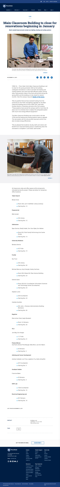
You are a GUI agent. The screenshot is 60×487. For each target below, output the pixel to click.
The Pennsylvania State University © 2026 (50, 484)
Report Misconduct (38, 475)
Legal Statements (6, 485)
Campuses (28, 456)
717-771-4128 (39, 421)
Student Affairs (37, 455)
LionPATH (46, 458)
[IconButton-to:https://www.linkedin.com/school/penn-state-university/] (13, 461)
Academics (8, 10)
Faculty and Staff (29, 475)
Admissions (16, 10)
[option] (12, 458)
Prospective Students (29, 465)
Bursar (36, 453)
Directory (46, 453)
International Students (29, 469)
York (30, 16)
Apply (47, 1)
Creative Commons (16, 176)
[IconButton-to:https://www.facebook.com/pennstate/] (11, 461)
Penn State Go (37, 470)
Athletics (39, 10)
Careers (27, 453)
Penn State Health (29, 458)
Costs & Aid (25, 10)
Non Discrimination (25, 483)
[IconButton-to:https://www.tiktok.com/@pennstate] (17, 461)
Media (27, 479)
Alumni (27, 477)
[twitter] (41, 77)
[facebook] (37, 77)
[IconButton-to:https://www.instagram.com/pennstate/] (8, 461)
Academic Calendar (47, 456)
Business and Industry (29, 470)
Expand (45, 72)
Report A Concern (53, 1)
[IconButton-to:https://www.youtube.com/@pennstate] (15, 461)
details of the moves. (39, 97)
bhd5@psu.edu (33, 420)
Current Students (29, 467)
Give (44, 1)
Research (33, 10)
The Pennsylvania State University (8, 483)
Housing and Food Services (38, 457)
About (51, 10)
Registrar (36, 451)
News (45, 10)
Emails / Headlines (38, 465)
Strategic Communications (38, 473)
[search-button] (41, 1)
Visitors (27, 474)
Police (36, 476)
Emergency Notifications (37, 468)
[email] (48, 77)
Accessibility (31, 483)
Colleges (27, 455)
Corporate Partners (47, 460)
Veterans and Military (29, 472)
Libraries (45, 455)
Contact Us (28, 460)
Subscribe (37, 443)
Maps (45, 451)
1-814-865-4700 (13, 458)
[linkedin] (45, 77)
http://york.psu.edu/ (34, 423)
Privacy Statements (18, 483)
